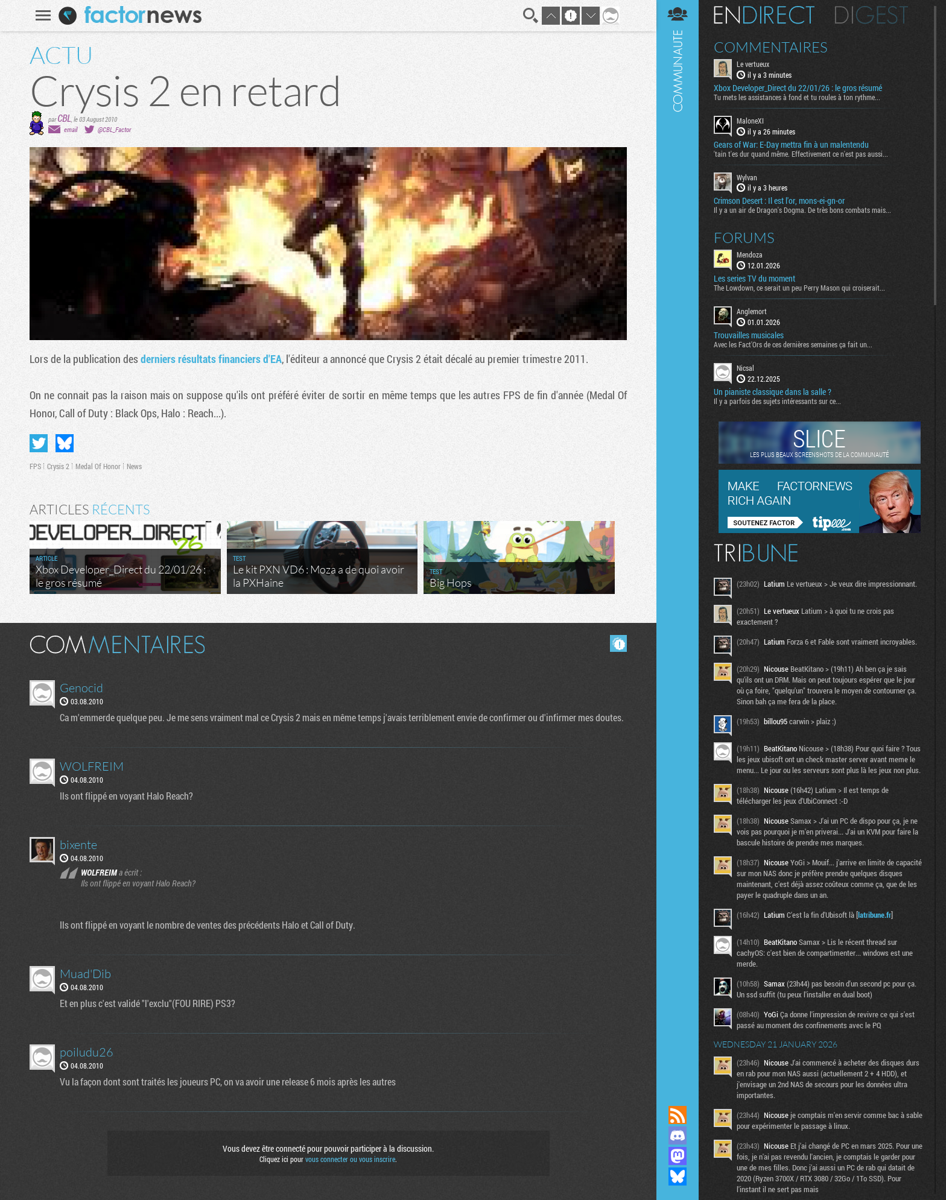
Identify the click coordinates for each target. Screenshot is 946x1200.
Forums (744, 238)
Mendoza (750, 254)
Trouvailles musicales (749, 335)
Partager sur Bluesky (65, 443)
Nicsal (745, 368)
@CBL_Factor (114, 129)
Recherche (531, 16)
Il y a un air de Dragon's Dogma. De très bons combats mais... (802, 210)
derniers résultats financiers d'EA (211, 359)
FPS (35, 466)
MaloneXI (750, 120)
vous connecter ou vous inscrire (350, 1159)
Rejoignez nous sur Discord (677, 1135)
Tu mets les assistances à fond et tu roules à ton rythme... (797, 97)
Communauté (677, 541)
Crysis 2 (58, 466)
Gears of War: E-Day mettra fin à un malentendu (791, 145)
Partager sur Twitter (39, 443)
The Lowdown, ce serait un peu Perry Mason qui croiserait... (799, 287)
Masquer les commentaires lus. (618, 643)
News (134, 466)
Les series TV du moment (754, 278)
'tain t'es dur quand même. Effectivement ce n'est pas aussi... (801, 154)
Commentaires (771, 47)
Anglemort (752, 311)
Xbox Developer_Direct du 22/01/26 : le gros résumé (798, 88)
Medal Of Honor (98, 466)
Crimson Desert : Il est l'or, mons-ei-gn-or (779, 201)
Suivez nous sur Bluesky (677, 1176)
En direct (764, 15)
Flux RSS (677, 1115)
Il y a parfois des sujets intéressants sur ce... (777, 401)
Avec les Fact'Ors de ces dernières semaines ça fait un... (793, 344)
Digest (871, 15)
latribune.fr (874, 914)
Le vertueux (753, 64)
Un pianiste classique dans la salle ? (772, 392)
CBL (64, 118)
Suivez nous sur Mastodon (677, 1156)
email (70, 129)
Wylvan (747, 177)
